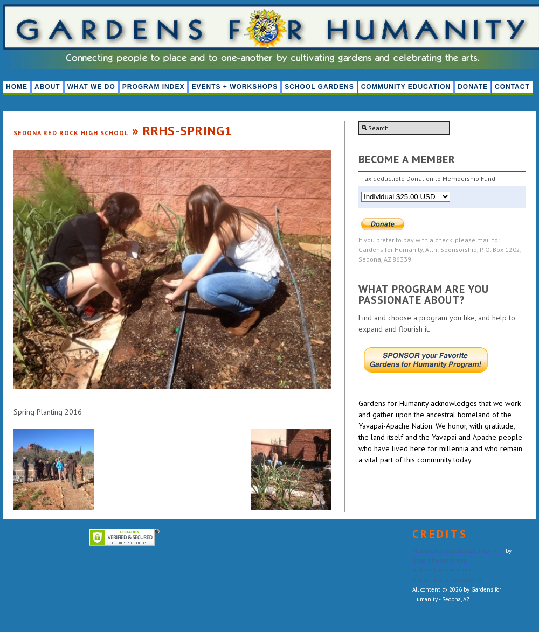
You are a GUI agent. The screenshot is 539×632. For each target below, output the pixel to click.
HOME (16, 86)
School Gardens (319, 86)
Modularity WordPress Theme (455, 550)
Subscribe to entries (441, 570)
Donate (473, 86)
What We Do (91, 86)
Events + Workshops (234, 86)
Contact (512, 86)
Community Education (406, 86)
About (47, 86)
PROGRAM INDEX (153, 86)
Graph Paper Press (439, 560)
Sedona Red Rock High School (70, 133)
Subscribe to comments (447, 579)
